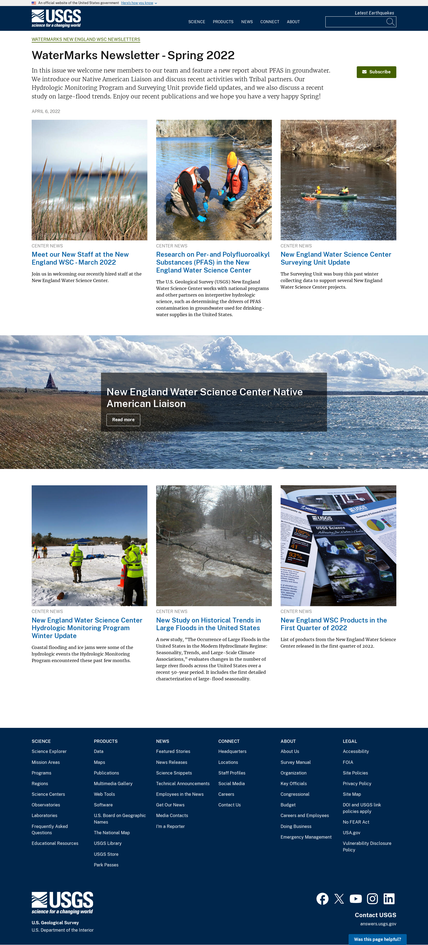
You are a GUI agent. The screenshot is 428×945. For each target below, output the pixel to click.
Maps (99, 762)
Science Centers (48, 794)
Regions (40, 783)
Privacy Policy (357, 783)
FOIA (348, 762)
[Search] (390, 21)
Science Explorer (49, 751)
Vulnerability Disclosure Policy (367, 847)
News (247, 22)
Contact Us (229, 805)
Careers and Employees (305, 815)
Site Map (352, 794)
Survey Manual (296, 762)
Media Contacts (172, 815)
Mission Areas (46, 762)
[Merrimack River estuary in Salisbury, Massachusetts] (214, 402)
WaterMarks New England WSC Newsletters (86, 39)
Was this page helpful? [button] (377, 939)
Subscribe (376, 71)
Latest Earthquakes (374, 13)
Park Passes (106, 865)
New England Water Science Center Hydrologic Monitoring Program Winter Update (87, 628)
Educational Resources (55, 843)
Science (196, 22)
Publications (106, 773)
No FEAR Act (356, 822)
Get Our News (170, 805)
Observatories (46, 805)
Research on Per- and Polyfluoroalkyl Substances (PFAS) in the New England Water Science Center (213, 262)
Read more (123, 419)
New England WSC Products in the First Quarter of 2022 (334, 624)
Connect (269, 22)
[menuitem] (197, 18)
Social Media (231, 783)
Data (98, 751)
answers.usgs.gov (378, 923)
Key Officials (294, 783)
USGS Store (106, 854)
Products (223, 22)
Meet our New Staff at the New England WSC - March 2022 (80, 258)
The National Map (112, 832)
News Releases (171, 762)
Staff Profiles (231, 773)
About (293, 22)
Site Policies (355, 773)
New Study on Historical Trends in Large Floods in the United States (208, 624)
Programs (41, 773)
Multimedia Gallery (113, 783)
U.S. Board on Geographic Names (120, 819)
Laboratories (44, 815)
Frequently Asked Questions (50, 830)
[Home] (56, 26)
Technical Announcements (183, 783)
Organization (294, 773)
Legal (350, 741)
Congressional (295, 794)
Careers (226, 794)
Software (103, 805)
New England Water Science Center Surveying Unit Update (336, 258)
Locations (228, 762)
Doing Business (296, 826)
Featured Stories (173, 751)
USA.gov (351, 832)
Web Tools (104, 794)
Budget (288, 805)
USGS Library (108, 843)
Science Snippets (174, 773)
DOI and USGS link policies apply (362, 808)
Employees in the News (180, 794)
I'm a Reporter (170, 826)
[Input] (360, 21)
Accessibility (356, 751)
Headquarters (232, 751)
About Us (290, 751)
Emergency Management (306, 837)
